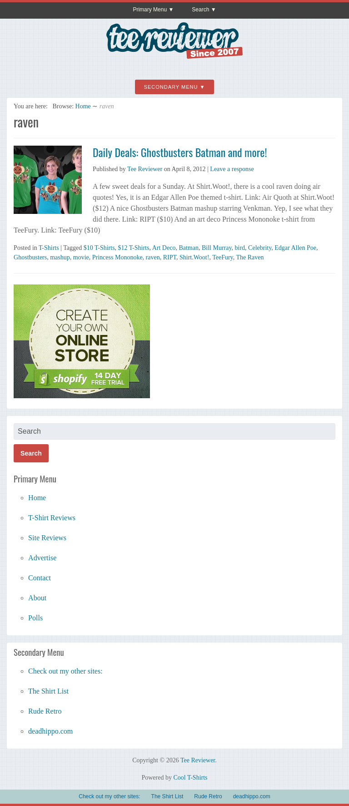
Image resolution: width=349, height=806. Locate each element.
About (37, 598)
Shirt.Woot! (194, 257)
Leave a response (232, 169)
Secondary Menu (171, 87)
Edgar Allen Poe (295, 247)
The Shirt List (48, 691)
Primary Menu (150, 9)
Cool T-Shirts (190, 777)
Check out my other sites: (65, 671)
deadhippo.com (50, 731)
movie (81, 257)
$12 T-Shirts (134, 247)
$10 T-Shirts (99, 247)
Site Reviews (47, 538)
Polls (35, 618)
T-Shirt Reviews (51, 518)
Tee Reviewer (144, 169)
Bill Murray (217, 247)
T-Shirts (49, 247)
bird (240, 247)
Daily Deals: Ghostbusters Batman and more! (180, 152)
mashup (60, 257)
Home (83, 106)
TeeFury (222, 257)
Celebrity (259, 247)
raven (153, 257)
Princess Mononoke (117, 257)
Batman (189, 247)
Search (200, 9)
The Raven (250, 257)
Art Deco (164, 247)
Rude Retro (44, 711)
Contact (39, 578)
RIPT (169, 257)
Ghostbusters (30, 257)
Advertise (42, 558)
